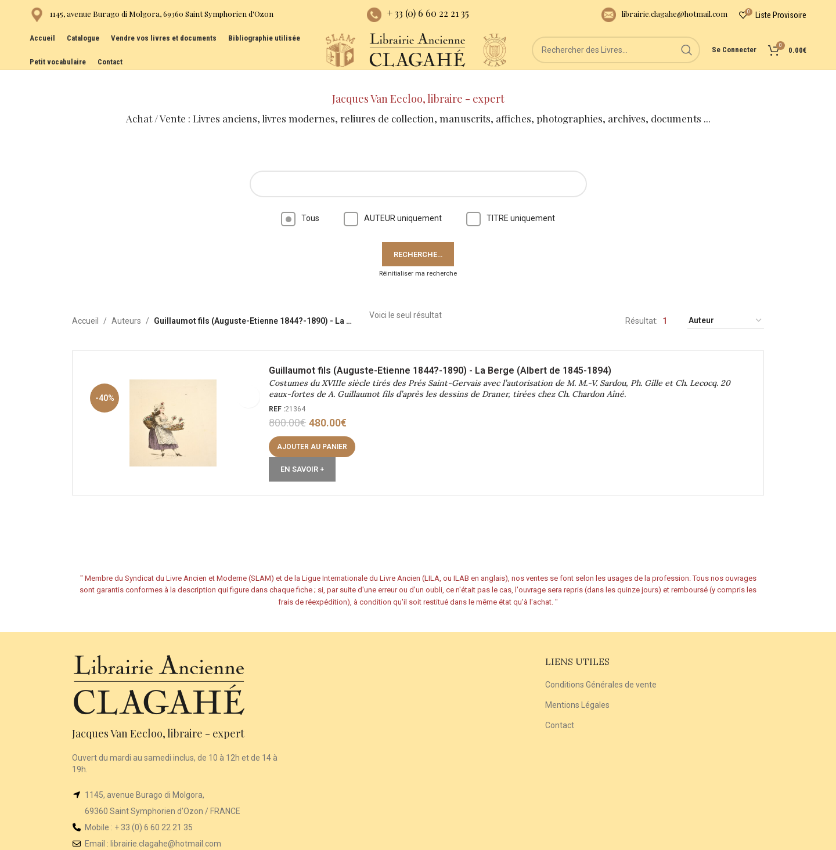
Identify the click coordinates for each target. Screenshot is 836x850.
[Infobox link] (151, 17)
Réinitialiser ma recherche (418, 257)
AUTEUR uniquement (393, 202)
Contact (559, 708)
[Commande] (725, 304)
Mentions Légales (577, 688)
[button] (316, 434)
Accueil (85, 304)
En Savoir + (306, 457)
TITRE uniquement (510, 202)
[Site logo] (296, 63)
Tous (300, 202)
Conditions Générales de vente (601, 668)
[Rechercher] (616, 63)
